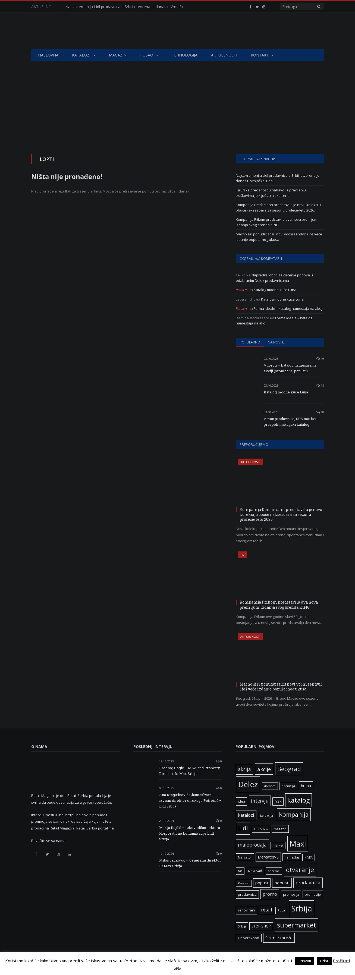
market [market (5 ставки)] (278, 845)
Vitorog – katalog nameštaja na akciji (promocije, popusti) (290, 368)
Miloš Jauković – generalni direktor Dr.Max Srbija (190, 863)
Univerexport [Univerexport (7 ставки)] (248, 938)
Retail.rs (242, 289)
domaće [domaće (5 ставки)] (270, 786)
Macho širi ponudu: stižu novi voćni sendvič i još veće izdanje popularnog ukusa (279, 237)
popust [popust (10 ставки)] (261, 882)
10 (320, 412)
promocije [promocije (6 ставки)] (313, 894)
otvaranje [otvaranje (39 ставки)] (300, 869)
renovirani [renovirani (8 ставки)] (246, 910)
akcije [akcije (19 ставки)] (264, 769)
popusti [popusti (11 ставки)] (282, 882)
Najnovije (276, 342)
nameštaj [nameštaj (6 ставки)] (292, 857)
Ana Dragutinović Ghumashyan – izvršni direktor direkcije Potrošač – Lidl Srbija (190, 800)
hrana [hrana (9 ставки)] (306, 785)
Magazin (118, 55)
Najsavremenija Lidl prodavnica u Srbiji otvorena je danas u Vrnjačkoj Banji (127, 6)
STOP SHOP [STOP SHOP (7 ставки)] (261, 926)
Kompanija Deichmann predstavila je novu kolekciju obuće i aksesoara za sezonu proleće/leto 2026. (278, 207)
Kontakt (260, 55)
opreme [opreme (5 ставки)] (274, 871)
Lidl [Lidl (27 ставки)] (243, 828)
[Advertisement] (177, 102)
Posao (146, 55)
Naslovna (48, 55)
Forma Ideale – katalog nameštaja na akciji (288, 308)
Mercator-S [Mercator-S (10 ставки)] (268, 857)
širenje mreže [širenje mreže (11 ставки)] (279, 937)
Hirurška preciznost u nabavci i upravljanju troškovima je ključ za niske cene (271, 193)
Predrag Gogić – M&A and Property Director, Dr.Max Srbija (189, 770)
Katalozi (81, 55)
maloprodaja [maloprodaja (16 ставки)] (252, 844)
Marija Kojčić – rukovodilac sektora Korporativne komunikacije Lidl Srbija (189, 833)
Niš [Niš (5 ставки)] (240, 871)
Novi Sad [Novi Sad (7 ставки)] (255, 871)
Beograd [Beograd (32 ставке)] (289, 769)
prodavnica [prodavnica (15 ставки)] (308, 882)
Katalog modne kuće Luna (275, 289)
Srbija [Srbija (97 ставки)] (301, 908)
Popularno (250, 342)
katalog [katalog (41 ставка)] (298, 800)
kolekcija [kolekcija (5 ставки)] (266, 816)
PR (242, 555)
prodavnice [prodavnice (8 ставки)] (247, 894)
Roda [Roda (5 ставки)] (281, 910)
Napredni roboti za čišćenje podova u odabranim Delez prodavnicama (274, 278)
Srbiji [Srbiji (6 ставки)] (242, 926)
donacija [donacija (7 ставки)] (288, 786)
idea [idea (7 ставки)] (241, 801)
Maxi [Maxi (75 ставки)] (298, 843)
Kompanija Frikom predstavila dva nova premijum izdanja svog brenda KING (276, 222)
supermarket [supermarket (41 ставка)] (296, 925)
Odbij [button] (324, 960)
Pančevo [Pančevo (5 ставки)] (244, 883)
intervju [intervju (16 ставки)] (260, 800)
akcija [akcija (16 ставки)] (244, 769)
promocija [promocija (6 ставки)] (291, 894)
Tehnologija (184, 55)
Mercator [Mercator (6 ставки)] (245, 857)
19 (320, 358)
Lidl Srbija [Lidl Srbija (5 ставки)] (261, 829)
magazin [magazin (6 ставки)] (280, 829)
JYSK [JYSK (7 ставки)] (278, 801)
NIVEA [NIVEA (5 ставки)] (308, 857)
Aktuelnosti (224, 55)
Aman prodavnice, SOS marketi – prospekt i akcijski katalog (292, 421)
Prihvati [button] (305, 960)
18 (320, 385)
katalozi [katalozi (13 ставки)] (246, 815)
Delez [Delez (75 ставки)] (248, 784)
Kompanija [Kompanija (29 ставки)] (294, 814)
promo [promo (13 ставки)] (270, 894)
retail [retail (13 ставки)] (266, 910)
